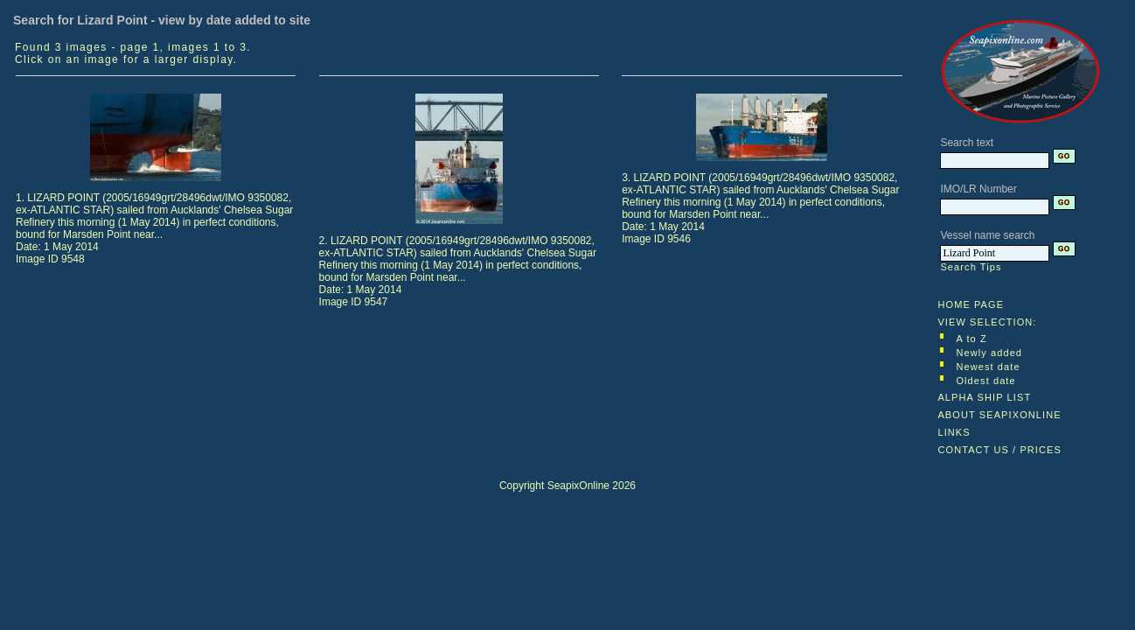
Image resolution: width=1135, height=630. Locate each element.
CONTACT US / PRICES (999, 449)
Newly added (989, 352)
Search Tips (970, 267)
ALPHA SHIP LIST (984, 397)
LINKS (953, 432)
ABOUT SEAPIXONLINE (999, 415)
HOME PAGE (970, 304)
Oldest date (985, 380)
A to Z (971, 338)
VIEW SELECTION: (986, 322)
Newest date (988, 366)
